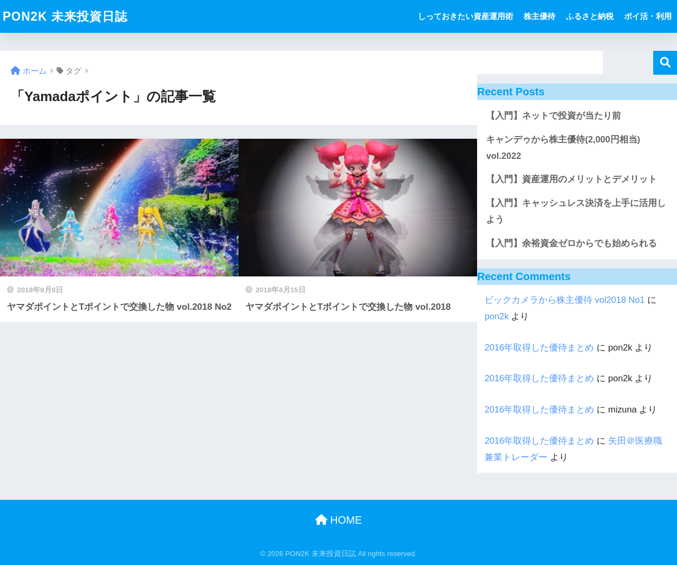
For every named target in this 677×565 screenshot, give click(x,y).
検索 (665, 63)
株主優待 (539, 16)
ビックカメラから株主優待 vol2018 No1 (564, 300)
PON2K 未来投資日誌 (65, 16)
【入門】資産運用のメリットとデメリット (571, 179)
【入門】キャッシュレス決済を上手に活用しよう (576, 211)
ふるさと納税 (590, 16)
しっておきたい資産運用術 (465, 16)
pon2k (496, 316)
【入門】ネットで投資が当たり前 (553, 116)
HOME (338, 520)
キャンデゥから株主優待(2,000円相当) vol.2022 (563, 147)
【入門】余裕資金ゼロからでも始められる (571, 243)
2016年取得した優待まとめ (539, 348)
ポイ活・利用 (648, 16)
